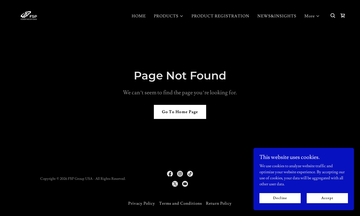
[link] (29, 14)
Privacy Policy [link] (141, 203)
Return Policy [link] (219, 203)
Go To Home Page (180, 111)
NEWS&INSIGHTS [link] (276, 16)
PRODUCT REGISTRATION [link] (220, 16)
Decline (280, 198)
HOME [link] (139, 16)
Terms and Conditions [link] (180, 203)
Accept (327, 198)
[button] (169, 16)
